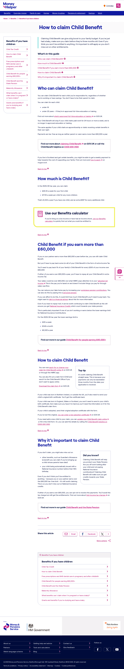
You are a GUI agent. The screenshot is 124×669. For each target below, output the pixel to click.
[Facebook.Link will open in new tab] (97, 649)
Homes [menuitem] (46, 13)
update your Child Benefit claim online (92, 419)
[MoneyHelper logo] (10, 5)
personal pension (70, 293)
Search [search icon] (118, 5)
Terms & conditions (10, 666)
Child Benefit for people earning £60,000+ (86, 339)
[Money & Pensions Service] (11, 626)
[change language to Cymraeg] (108, 5)
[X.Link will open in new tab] (107, 649)
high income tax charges (96, 495)
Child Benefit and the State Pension (82, 507)
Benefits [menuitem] (7, 13)
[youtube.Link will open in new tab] (117, 649)
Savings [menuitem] (92, 13)
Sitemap (50, 666)
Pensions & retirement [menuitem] (76, 13)
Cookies (57, 666)
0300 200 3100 (71, 147)
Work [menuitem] (100, 13)
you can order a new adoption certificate (73, 415)
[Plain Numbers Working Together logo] (112, 626)
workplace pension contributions (94, 290)
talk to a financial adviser (58, 299)
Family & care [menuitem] (35, 13)
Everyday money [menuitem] (20, 13)
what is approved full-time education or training (73, 116)
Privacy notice (23, 666)
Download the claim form (49, 386)
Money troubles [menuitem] (58, 13)
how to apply (96, 160)
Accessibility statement (38, 666)
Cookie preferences (69, 666)
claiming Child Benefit (70, 143)
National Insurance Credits (60, 306)
